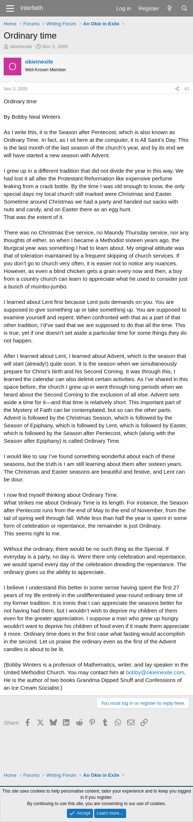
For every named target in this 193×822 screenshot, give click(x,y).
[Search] (184, 8)
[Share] (177, 89)
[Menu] (10, 8)
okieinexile (21, 46)
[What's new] (169, 8)
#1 (187, 88)
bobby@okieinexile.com (155, 672)
